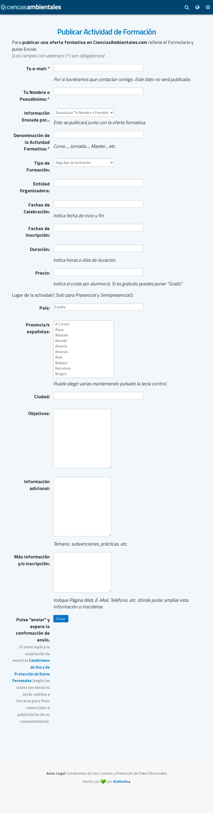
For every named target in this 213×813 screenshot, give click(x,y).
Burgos (84, 374)
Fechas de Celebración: (37, 208)
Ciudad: (42, 396)
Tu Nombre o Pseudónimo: (35, 95)
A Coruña (84, 324)
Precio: (42, 272)
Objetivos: (39, 413)
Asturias (84, 352)
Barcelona (84, 368)
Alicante (84, 341)
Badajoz (84, 363)
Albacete (84, 335)
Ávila (84, 357)
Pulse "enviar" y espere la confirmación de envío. (31, 670)
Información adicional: (37, 485)
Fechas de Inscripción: (38, 232)
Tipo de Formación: (38, 166)
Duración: (40, 249)
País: (44, 307)
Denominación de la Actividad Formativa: (32, 142)
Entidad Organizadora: (35, 187)
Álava (84, 329)
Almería (84, 346)
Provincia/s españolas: (38, 328)
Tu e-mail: (38, 68)
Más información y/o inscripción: (32, 560)
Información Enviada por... (36, 116)
